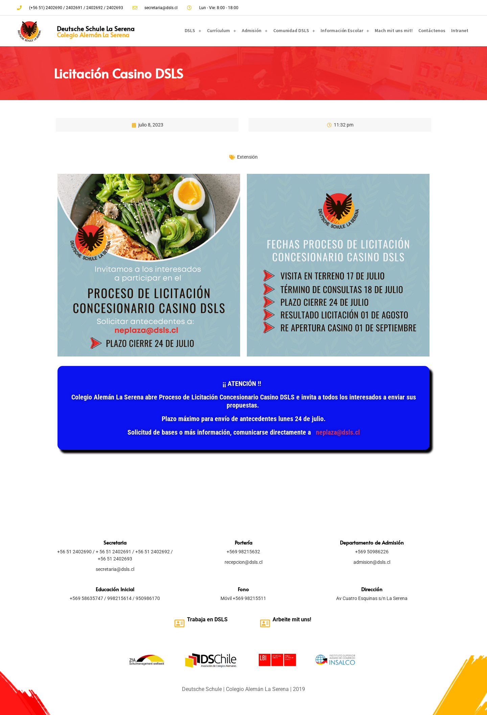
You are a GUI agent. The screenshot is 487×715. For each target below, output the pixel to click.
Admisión (255, 31)
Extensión (247, 157)
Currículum (221, 31)
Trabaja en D (202, 619)
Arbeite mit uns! (292, 619)
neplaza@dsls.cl (338, 432)
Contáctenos (431, 30)
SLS (223, 619)
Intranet (459, 30)
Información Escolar (345, 31)
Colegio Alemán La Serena (93, 34)
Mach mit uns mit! (393, 30)
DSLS (193, 31)
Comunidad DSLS (294, 31)
